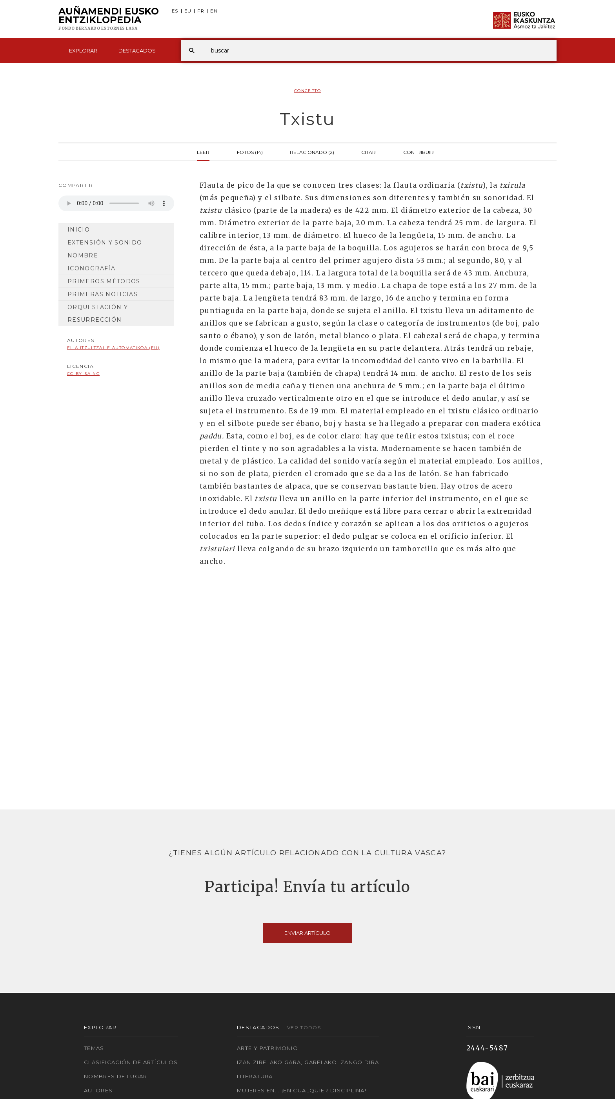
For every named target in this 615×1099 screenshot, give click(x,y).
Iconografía (91, 268)
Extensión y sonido (104, 242)
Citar (368, 151)
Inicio (78, 229)
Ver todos (304, 1027)
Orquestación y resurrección (97, 313)
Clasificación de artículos (131, 1062)
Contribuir (418, 151)
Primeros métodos (103, 281)
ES (175, 11)
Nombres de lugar (115, 1076)
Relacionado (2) (312, 151)
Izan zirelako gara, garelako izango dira (308, 1062)
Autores (98, 1090)
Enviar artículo (307, 933)
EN (214, 11)
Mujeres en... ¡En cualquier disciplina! (301, 1090)
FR (200, 11)
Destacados (137, 50)
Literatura (255, 1076)
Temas (94, 1048)
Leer (203, 151)
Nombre (82, 255)
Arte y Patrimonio (267, 1048)
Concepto (307, 90)
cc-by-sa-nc (83, 373)
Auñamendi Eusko (108, 19)
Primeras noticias (102, 294)
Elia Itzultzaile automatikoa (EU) (113, 347)
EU (188, 11)
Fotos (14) (250, 151)
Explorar (83, 50)
